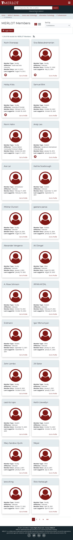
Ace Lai (7, 166)
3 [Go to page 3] (39, 519)
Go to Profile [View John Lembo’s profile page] (23, 393)
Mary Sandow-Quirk (13, 443)
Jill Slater (38, 364)
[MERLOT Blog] (44, 536)
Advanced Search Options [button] (36, 11)
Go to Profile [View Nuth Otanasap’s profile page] (23, 76)
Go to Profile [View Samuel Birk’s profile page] (53, 115)
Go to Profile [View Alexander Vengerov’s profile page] (23, 275)
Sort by (47, 22)
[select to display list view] (39, 24)
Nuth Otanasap (11, 43)
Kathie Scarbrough (42, 166)
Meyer (36, 443)
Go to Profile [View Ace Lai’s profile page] (23, 198)
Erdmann (8, 323)
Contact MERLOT (50, 528)
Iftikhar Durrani (11, 207)
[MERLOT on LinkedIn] (39, 536)
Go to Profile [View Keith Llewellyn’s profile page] (53, 434)
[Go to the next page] (43, 519)
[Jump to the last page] (48, 519)
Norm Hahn (9, 124)
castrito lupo (10, 402)
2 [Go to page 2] (36, 519)
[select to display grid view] (35, 24)
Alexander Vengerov (13, 245)
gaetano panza (40, 207)
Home (3, 15)
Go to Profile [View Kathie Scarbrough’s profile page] (53, 198)
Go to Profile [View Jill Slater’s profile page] (53, 393)
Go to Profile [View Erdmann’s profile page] (23, 355)
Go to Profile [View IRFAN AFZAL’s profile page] (53, 314)
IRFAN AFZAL (40, 284)
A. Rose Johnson (11, 284)
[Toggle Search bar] (36, 13)
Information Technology (46, 15)
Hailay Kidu (9, 84)
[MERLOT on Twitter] (34, 536)
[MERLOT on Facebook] (29, 536)
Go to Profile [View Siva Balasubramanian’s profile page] (53, 76)
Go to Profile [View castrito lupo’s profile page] (23, 434)
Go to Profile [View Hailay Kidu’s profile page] (23, 115)
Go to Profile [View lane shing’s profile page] (23, 512)
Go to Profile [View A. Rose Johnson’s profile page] (23, 314)
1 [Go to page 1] (33, 519)
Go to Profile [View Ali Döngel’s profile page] (53, 275)
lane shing (8, 482)
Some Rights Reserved (37, 528)
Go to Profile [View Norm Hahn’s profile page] (23, 157)
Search (56, 8)
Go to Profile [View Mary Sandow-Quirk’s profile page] (23, 473)
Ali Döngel (38, 245)
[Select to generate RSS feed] (33, 36)
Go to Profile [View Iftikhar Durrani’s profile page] (23, 237)
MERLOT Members (13, 15)
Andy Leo (38, 124)
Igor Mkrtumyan (41, 323)
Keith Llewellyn (41, 402)
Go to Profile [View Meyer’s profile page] (53, 473)
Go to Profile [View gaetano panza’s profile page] (53, 237)
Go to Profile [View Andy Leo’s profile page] (53, 157)
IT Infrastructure (61, 15)
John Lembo (10, 364)
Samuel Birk (39, 84)
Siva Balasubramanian (44, 43)
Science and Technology (29, 15)
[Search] (33, 8)
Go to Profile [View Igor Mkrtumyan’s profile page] (53, 355)
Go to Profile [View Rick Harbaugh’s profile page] (53, 512)
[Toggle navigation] (69, 3)
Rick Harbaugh (41, 482)
